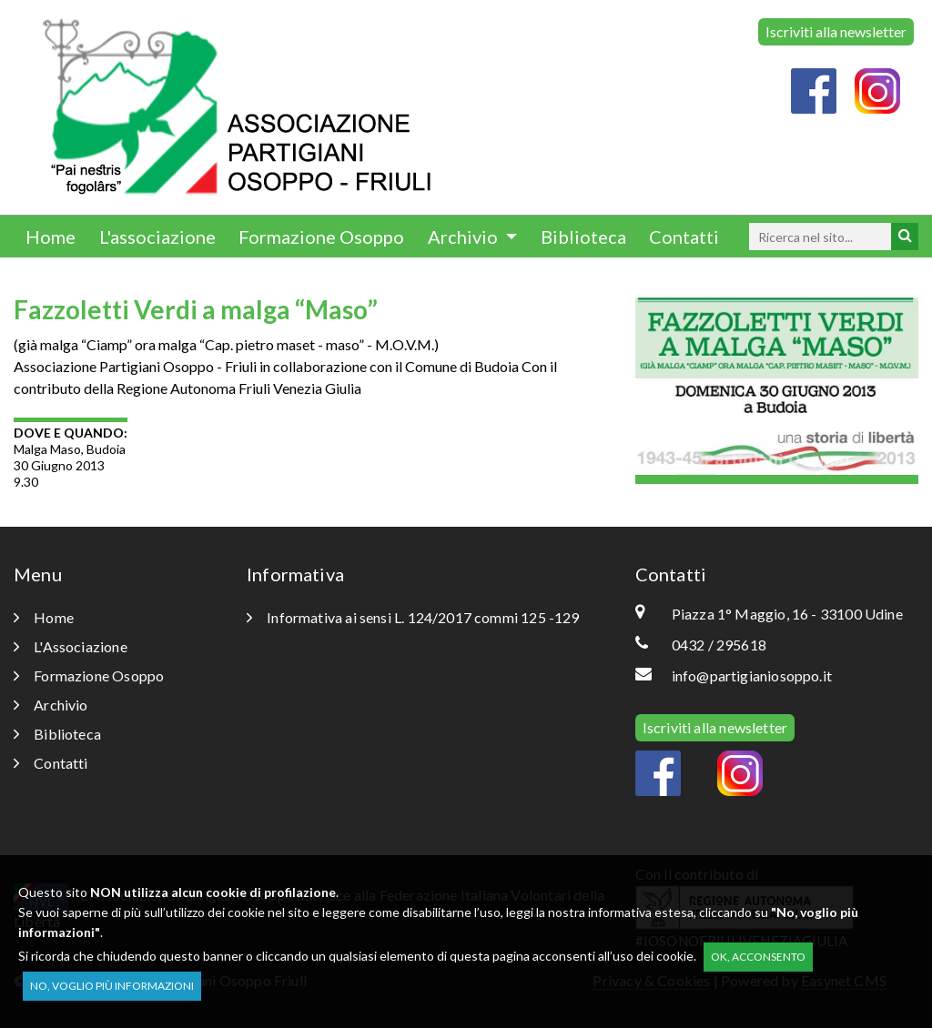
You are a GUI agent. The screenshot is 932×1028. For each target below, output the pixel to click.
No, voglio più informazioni (112, 986)
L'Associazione (70, 646)
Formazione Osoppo (321, 236)
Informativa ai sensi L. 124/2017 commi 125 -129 (413, 617)
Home (50, 236)
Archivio (464, 236)
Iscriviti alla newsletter (836, 31)
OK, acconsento (758, 956)
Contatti (684, 236)
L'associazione (157, 236)
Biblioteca (583, 236)
